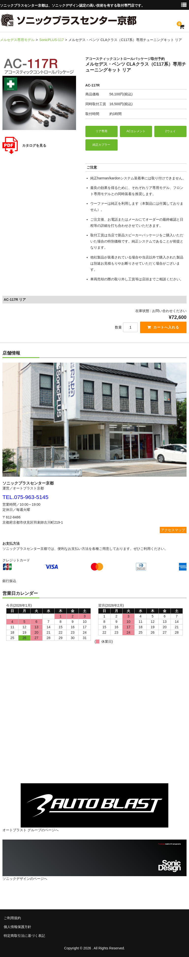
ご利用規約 (12, 918)
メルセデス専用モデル (17, 40)
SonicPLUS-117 (51, 40)
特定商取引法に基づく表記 (24, 936)
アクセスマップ (173, 530)
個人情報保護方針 (17, 927)
